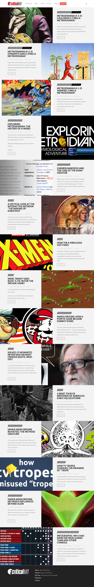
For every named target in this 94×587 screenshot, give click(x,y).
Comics (42, 3)
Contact (37, 580)
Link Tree (37, 575)
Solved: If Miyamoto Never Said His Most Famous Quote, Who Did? (20, 356)
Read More (61, 37)
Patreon (63, 3)
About (37, 570)
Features (60, 532)
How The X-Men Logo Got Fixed (69, 243)
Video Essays (28, 3)
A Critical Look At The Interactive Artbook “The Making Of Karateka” (21, 207)
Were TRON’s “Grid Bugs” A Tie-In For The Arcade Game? (20, 281)
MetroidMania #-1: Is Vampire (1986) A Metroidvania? (69, 90)
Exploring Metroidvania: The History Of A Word (19, 126)
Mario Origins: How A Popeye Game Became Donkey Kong (70, 319)
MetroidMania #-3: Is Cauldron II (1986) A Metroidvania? (69, 18)
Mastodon (38, 578)
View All (56, 3)
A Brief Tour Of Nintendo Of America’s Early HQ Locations (71, 396)
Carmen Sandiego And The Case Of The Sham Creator (70, 170)
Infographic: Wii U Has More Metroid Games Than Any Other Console (70, 539)
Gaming (36, 3)
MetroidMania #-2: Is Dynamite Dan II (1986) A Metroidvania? (22, 53)
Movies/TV (49, 3)
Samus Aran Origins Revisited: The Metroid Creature (21, 431)
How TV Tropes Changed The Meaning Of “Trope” (70, 468)
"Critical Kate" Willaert (65, 23)
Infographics (74, 532)
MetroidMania (76, 12)
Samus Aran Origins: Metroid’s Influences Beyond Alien (20, 501)
